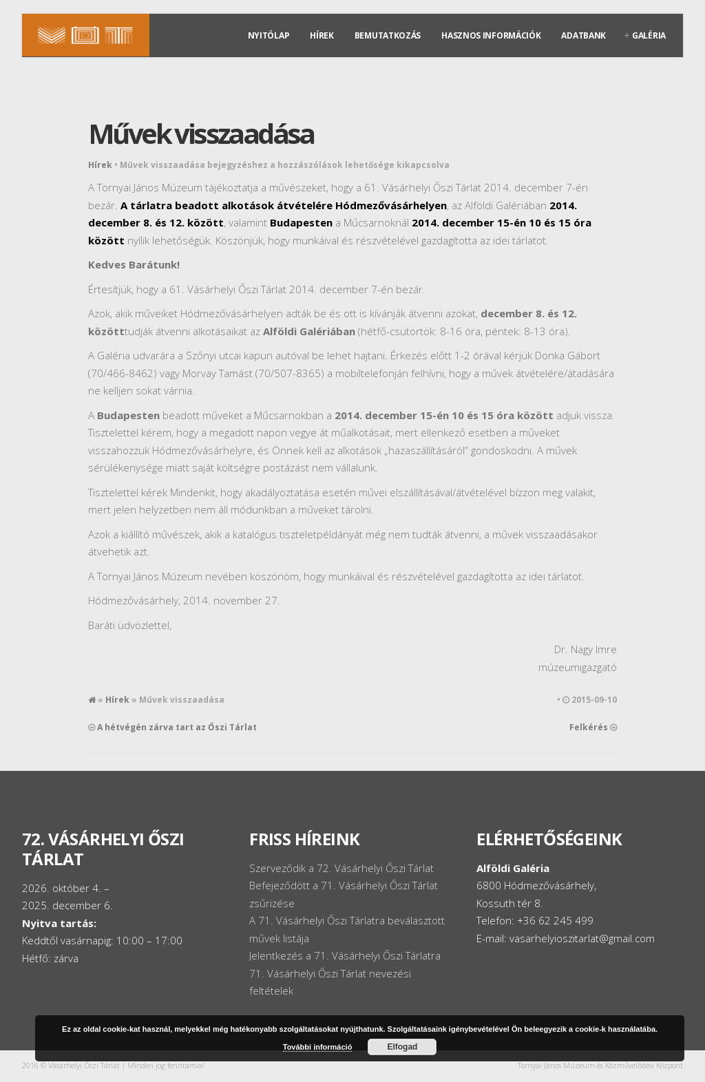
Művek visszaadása (201, 133)
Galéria (649, 35)
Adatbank (583, 35)
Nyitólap (269, 35)
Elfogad (402, 1047)
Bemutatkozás (388, 35)
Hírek (322, 35)
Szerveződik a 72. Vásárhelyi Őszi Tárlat (341, 868)
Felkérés (588, 727)
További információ (317, 1047)
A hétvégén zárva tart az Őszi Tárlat (177, 727)
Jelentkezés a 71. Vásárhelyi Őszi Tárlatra (345, 955)
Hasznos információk (490, 35)
